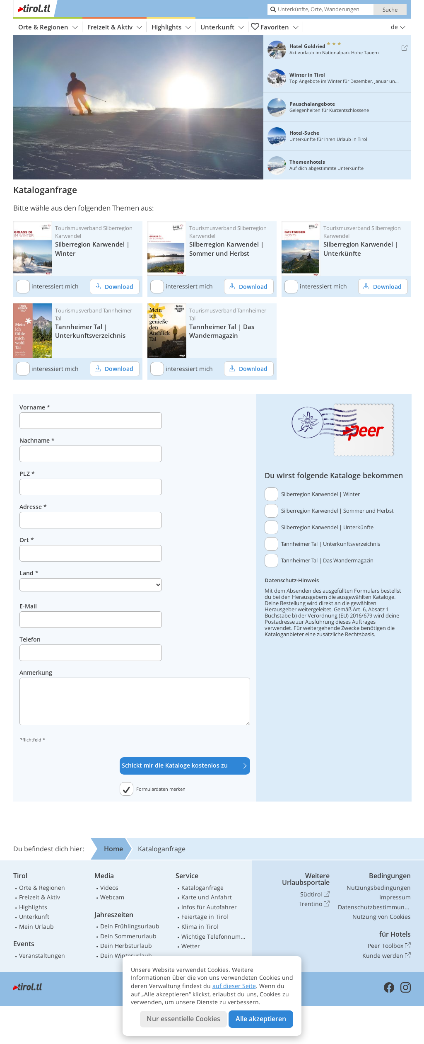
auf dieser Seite (234, 986)
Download (111, 286)
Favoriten (275, 27)
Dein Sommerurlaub (128, 936)
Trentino (314, 904)
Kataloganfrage (202, 887)
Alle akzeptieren (261, 1018)
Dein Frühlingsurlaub (129, 926)
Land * (29, 573)
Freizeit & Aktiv (114, 27)
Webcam (112, 897)
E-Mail (28, 606)
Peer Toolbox (389, 946)
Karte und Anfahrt (206, 897)
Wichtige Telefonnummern (214, 936)
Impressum (395, 897)
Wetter (190, 946)
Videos (109, 887)
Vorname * (34, 407)
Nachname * (37, 440)
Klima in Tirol (199, 926)
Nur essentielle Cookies (183, 1018)
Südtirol (315, 894)
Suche (390, 9)
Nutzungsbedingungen (379, 887)
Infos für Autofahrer (209, 907)
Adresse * (33, 507)
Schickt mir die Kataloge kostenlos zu (185, 765)
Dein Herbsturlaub (126, 946)
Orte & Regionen (48, 27)
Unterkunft (222, 27)
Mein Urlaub (36, 926)
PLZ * (27, 473)
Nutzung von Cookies (381, 916)
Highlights (171, 27)
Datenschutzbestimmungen (374, 907)
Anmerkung (35, 672)
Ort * (26, 540)
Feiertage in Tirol (204, 916)
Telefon (30, 639)
